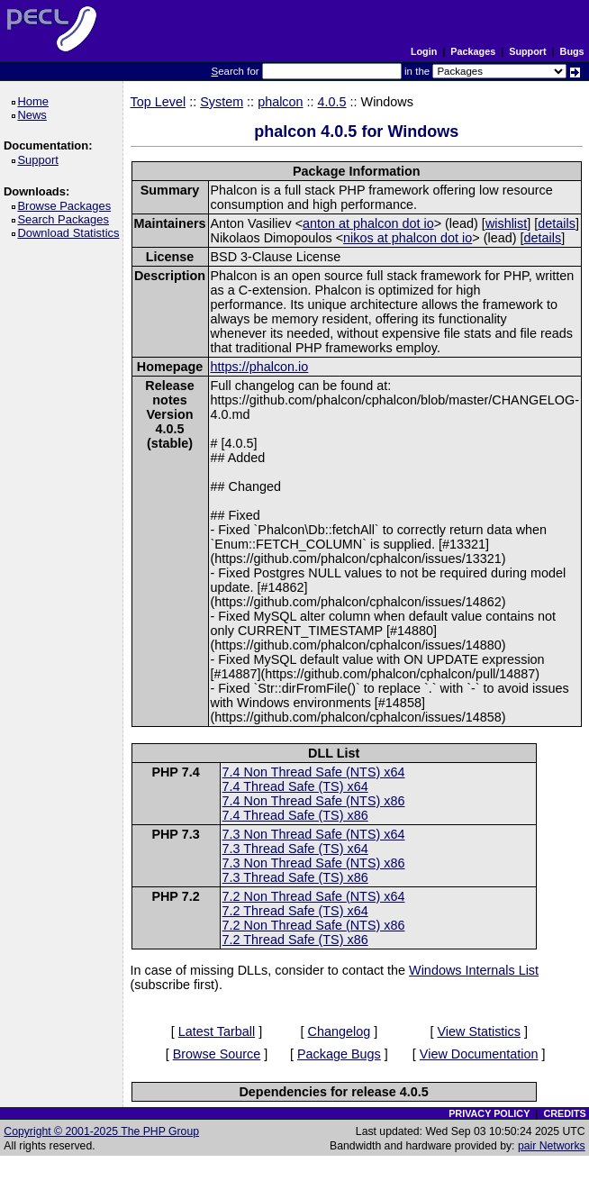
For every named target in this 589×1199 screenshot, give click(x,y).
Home (36, 101)
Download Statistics (71, 233)
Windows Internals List (474, 970)
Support (527, 51)
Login (424, 51)
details (556, 223)
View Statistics (479, 1031)
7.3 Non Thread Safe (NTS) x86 (313, 863)
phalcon (280, 102)
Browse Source (217, 1054)
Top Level (158, 102)
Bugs (572, 51)
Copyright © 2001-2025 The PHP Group (101, 1131)
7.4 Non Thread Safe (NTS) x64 (313, 772)
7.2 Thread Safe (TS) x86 (295, 939)
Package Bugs (339, 1054)
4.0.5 (332, 102)
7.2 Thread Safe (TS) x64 (295, 911)
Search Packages (66, 219)
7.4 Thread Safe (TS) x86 (295, 815)
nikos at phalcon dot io (407, 238)
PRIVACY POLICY (489, 1113)
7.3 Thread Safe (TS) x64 (295, 848)
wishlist (506, 223)
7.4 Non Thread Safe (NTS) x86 (313, 801)
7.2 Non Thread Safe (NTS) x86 (313, 925)
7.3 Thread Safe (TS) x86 (295, 877)
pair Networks (551, 1146)
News (35, 115)
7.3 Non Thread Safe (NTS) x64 (313, 834)
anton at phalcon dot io (368, 223)
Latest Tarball (216, 1031)
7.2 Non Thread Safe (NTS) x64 (313, 896)
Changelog (339, 1031)
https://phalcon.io (260, 366)
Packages (472, 51)
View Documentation (479, 1054)
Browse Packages (67, 206)
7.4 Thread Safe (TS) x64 (295, 786)
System (221, 102)
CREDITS (564, 1113)
